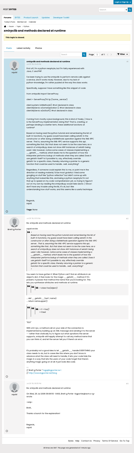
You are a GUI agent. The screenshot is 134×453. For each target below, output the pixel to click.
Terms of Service (110, 440)
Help (77, 440)
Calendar (32, 22)
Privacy (96, 440)
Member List (22, 22)
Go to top (124, 440)
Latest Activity (23, 48)
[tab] (9, 48)
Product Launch (31, 17)
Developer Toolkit (61, 17)
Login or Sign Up (123, 2)
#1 (127, 61)
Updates (46, 17)
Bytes (70, 440)
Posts (9, 48)
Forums (7, 17)
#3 (127, 384)
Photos (38, 48)
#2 (127, 218)
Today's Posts (9, 22)
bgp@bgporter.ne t (52, 370)
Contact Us (86, 440)
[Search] (113, 10)
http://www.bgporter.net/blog (43, 373)
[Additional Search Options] (126, 10)
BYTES (17, 17)
